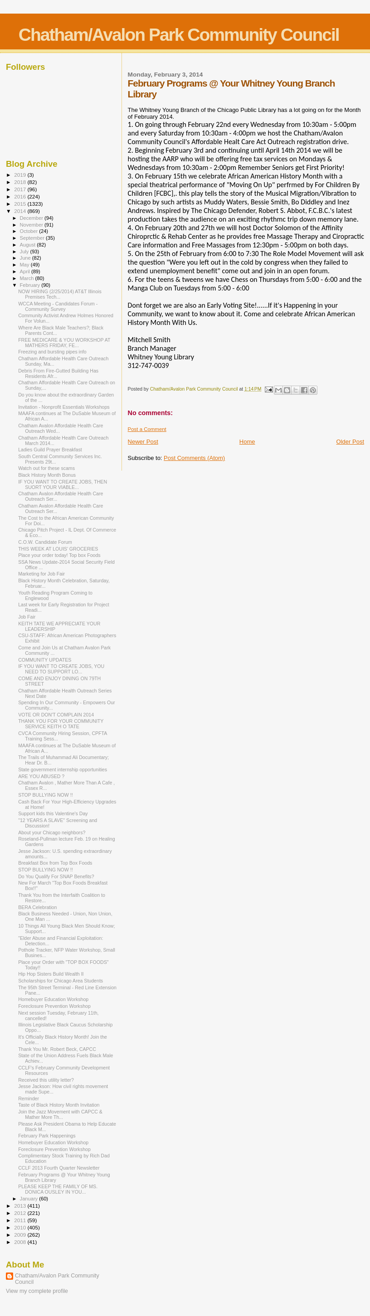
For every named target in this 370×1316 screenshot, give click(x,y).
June (26, 258)
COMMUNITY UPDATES (44, 660)
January (29, 1198)
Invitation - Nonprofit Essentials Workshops (63, 407)
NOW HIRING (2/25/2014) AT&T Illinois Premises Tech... (60, 294)
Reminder (28, 1098)
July (25, 251)
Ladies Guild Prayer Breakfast (50, 449)
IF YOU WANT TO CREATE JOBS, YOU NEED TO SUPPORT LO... (61, 668)
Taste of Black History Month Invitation (58, 1105)
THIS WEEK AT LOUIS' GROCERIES (58, 549)
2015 (20, 204)
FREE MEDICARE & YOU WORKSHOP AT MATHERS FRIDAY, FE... (64, 342)
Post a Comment (147, 429)
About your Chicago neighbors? (51, 832)
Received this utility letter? (46, 1080)
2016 (20, 196)
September (33, 238)
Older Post (350, 441)
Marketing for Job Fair (41, 573)
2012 (20, 1213)
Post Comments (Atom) (194, 458)
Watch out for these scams (46, 468)
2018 (20, 182)
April (25, 271)
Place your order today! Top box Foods (59, 555)
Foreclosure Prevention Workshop (54, 1006)
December (32, 218)
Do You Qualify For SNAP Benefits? (56, 876)
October (29, 231)
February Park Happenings (46, 1135)
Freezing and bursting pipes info (52, 351)
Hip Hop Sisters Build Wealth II (50, 974)
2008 (20, 1242)
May (25, 264)
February (31, 285)
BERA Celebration (37, 907)
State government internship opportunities (62, 769)
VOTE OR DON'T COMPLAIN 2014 (56, 714)
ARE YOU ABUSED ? (41, 776)
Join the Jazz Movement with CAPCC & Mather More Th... (60, 1114)
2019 (20, 175)
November (32, 224)
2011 (20, 1220)
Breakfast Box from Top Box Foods (55, 863)
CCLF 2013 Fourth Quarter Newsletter (58, 1168)
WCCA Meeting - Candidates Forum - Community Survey (57, 306)
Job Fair (26, 616)
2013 (20, 1206)
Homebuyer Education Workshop (53, 999)
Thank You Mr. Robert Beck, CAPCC (57, 1049)
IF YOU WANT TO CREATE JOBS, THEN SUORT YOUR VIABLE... (62, 484)
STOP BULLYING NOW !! (45, 795)
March (27, 278)
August (28, 244)
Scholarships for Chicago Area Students (60, 980)
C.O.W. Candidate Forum (45, 542)
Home (247, 441)
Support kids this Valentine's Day (53, 813)
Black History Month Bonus (47, 475)
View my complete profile (37, 1291)
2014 (20, 211)
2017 (20, 189)
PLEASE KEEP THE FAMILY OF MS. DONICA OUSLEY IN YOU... (57, 1189)
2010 (20, 1227)
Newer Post (143, 441)
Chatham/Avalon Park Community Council (179, 34)
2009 (20, 1235)
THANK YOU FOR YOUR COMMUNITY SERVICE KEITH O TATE (60, 723)
